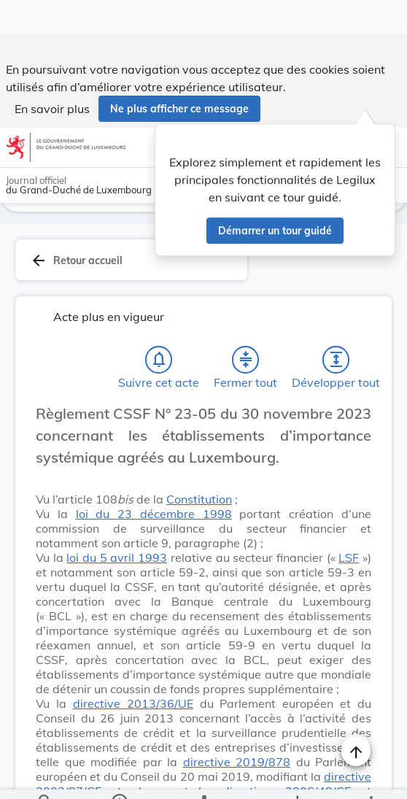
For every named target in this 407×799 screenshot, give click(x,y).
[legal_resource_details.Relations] (203, 775)
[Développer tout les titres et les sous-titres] (336, 363)
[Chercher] (45, 775)
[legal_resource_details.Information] (119, 775)
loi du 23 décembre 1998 (154, 516)
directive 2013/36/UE (133, 706)
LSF (348, 560)
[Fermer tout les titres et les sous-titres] (246, 363)
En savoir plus (52, 71)
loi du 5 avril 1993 (116, 560)
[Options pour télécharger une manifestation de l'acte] (296, 775)
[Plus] (370, 775)
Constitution (199, 502)
